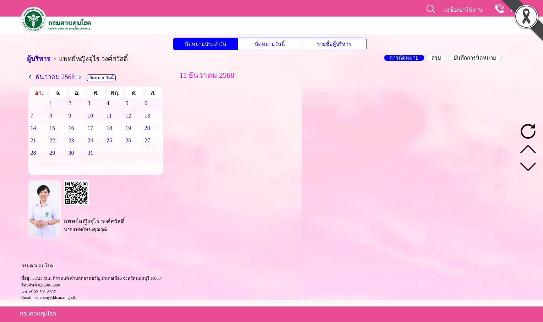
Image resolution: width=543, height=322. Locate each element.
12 (128, 116)
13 (147, 116)
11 (109, 116)
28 (33, 153)
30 (71, 153)
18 (109, 128)
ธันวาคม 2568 (55, 77)
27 (147, 140)
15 (52, 128)
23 (71, 140)
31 (90, 153)
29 (52, 153)
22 (52, 140)
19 (128, 128)
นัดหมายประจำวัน (205, 44)
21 (33, 140)
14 (33, 128)
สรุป (436, 58)
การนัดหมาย (404, 58)
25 (109, 140)
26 (128, 140)
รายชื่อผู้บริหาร (334, 44)
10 (90, 116)
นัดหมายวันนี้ (270, 44)
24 (90, 140)
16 (71, 128)
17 (90, 128)
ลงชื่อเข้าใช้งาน (463, 10)
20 (147, 128)
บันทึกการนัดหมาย (475, 58)
